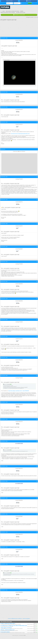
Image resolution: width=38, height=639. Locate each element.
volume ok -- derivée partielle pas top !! (7, 629)
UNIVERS (21, 11)
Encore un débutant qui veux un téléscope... (15, 618)
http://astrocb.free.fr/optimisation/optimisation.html (20, 133)
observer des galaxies (26, 618)
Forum (4, 11)
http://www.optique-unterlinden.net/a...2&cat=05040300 (19, 390)
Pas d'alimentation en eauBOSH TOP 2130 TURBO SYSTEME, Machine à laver (13, 625)
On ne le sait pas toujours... (5, 631)
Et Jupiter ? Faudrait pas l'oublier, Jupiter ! (7, 623)
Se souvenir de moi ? (24, 3)
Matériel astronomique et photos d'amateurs (8, 12)
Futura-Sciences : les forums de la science (12, 11)
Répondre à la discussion (19, 14)
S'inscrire (28, 0)
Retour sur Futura (9, 0)
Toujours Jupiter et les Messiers (6, 627)
